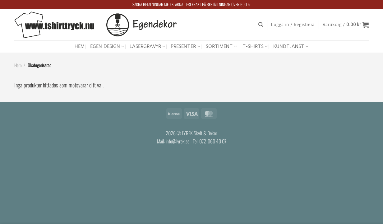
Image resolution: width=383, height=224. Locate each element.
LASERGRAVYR (147, 46)
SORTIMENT (221, 46)
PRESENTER (185, 46)
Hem (17, 65)
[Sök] (260, 24)
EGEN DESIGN (107, 46)
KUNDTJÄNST (290, 46)
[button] (293, 24)
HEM (80, 46)
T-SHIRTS (255, 46)
